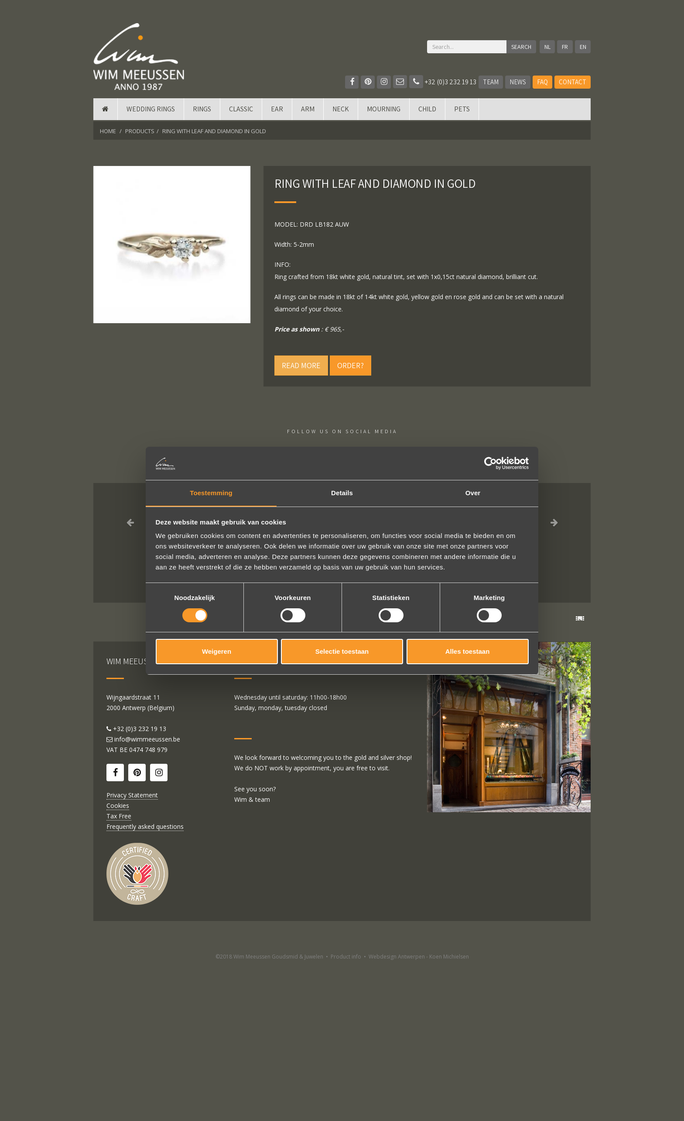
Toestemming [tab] (211, 493)
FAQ (542, 82)
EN (583, 47)
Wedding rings (151, 110)
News (518, 82)
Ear (277, 110)
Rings (202, 110)
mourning (383, 110)
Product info (346, 1111)
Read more (301, 365)
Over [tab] (473, 493)
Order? (350, 365)
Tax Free (118, 970)
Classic (241, 110)
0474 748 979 (148, 904)
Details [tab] (342, 493)
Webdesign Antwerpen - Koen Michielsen (419, 1111)
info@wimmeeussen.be (147, 894)
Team (491, 82)
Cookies (117, 960)
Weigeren (216, 651)
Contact (572, 82)
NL (547, 47)
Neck (340, 110)
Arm (308, 110)
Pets (462, 110)
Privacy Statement (132, 949)
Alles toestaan (467, 651)
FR (565, 47)
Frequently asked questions (145, 981)
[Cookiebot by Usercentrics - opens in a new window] (490, 462)
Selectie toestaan (342, 651)
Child (427, 110)
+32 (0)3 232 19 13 (442, 81)
